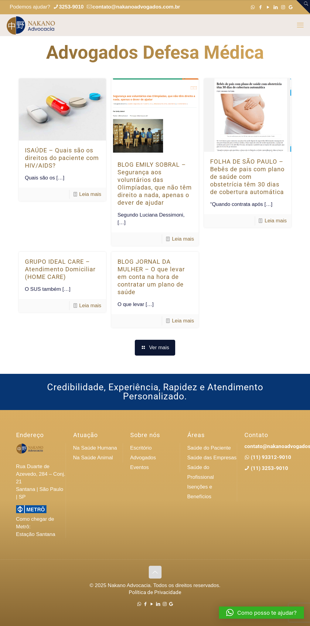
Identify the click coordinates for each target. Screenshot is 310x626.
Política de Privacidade (155, 592)
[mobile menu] (300, 25)
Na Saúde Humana (95, 448)
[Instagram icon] (283, 7)
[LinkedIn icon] (275, 7)
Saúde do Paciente (209, 448)
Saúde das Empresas (212, 458)
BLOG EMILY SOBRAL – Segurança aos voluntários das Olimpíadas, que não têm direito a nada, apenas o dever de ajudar (155, 183)
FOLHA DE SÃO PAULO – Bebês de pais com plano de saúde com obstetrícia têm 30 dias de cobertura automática (247, 177)
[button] (261, 613)
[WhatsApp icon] (252, 7)
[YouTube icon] (268, 7)
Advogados (143, 458)
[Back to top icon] (155, 572)
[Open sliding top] (303, 7)
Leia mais (90, 194)
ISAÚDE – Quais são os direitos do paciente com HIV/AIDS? (62, 158)
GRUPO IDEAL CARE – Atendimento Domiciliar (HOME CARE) (60, 269)
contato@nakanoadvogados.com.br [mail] (136, 7)
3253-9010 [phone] (71, 7)
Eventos (139, 467)
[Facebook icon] (260, 7)
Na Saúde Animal (93, 458)
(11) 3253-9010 (269, 468)
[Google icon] (290, 7)
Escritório (141, 448)
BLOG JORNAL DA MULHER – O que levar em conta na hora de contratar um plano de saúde (151, 277)
